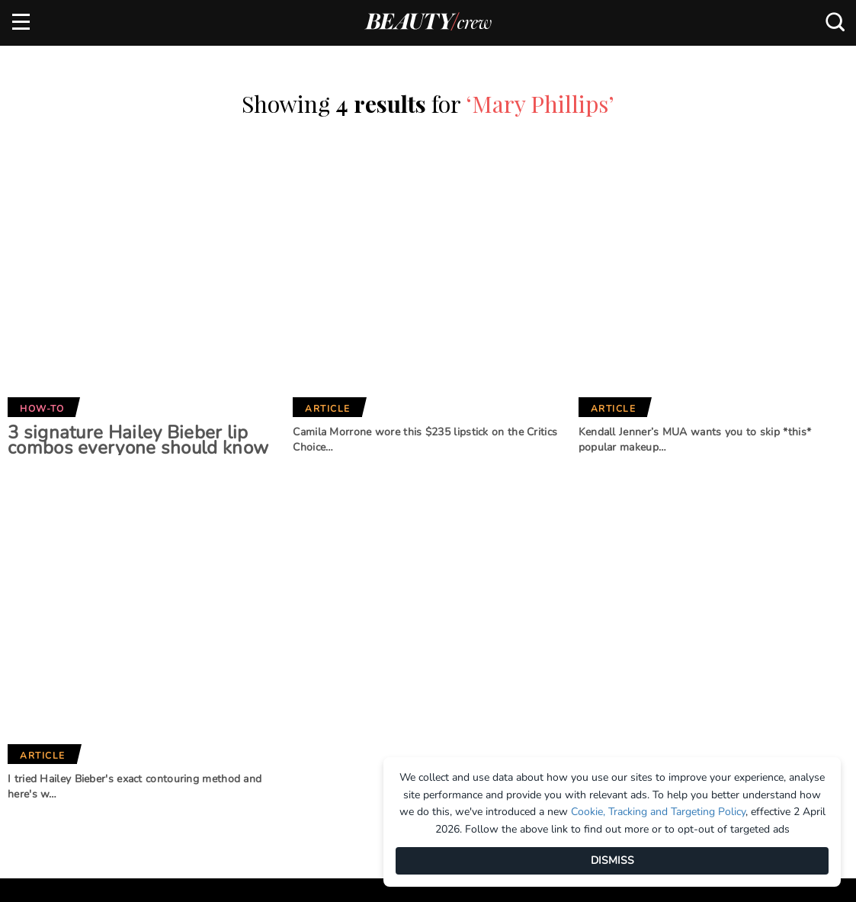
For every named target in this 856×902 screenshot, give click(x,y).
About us (36, 619)
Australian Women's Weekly (282, 727)
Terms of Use (45, 695)
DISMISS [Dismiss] (612, 860)
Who (238, 695)
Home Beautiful (268, 670)
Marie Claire (259, 620)
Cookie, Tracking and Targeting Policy (658, 811)
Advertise (38, 644)
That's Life (404, 734)
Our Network (427, 570)
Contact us (41, 669)
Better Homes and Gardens (424, 626)
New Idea (400, 683)
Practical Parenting (432, 708)
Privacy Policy (50, 720)
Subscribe (749, 542)
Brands (253, 570)
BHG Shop (401, 658)
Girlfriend (254, 645)
